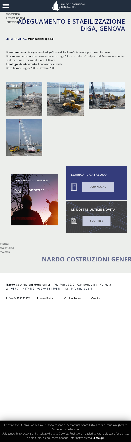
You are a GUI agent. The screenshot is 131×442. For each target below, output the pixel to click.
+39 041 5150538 (49, 288)
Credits (95, 298)
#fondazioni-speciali (41, 39)
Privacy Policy (45, 298)
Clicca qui (98, 438)
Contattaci (35, 193)
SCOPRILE (96, 220)
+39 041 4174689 (22, 288)
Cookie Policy (72, 298)
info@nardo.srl (81, 288)
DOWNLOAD (98, 186)
